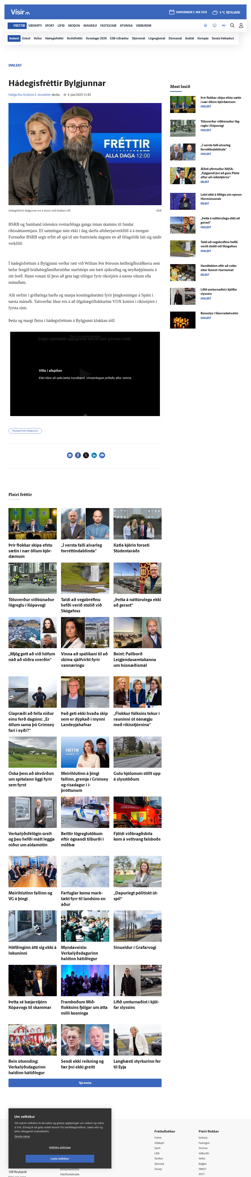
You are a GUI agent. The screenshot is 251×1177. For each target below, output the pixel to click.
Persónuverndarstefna (23, 1088)
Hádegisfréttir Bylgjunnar (25, 431)
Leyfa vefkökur (85, 1158)
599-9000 (21, 1104)
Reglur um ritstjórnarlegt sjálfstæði (24, 1081)
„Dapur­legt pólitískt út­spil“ (132, 847)
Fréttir (161, 1063)
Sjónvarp (163, 1090)
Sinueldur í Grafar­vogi (129, 893)
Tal (202, 1106)
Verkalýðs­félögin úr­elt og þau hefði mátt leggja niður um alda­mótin (31, 796)
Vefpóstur (69, 1117)
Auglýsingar (71, 1084)
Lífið (160, 1079)
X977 (203, 1101)
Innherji (205, 1063)
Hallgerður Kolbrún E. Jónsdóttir (29, 95)
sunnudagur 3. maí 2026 (190, 13)
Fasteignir (206, 1068)
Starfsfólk (69, 1106)
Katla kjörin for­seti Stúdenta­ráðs (137, 544)
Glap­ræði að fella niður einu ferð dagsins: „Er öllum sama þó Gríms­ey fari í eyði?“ (31, 696)
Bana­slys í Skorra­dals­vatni (219, 313)
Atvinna (205, 1074)
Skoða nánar (22, 1147)
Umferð (68, 1111)
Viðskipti (163, 1068)
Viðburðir (206, 1079)
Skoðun (162, 1084)
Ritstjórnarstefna (74, 1095)
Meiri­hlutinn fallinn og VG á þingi (31, 847)
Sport (160, 1074)
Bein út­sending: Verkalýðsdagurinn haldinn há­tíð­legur (32, 995)
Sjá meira (85, 1008)
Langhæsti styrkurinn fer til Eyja (136, 990)
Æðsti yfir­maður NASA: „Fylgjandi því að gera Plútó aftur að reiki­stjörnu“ (220, 173)
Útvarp (161, 1095)
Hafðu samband (73, 1090)
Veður (204, 1084)
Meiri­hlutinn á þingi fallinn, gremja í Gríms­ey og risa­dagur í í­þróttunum (84, 746)
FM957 (204, 1095)
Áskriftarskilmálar (74, 1100)
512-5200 (76, 1079)
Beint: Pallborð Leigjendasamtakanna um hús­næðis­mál (136, 641)
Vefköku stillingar (35, 1158)
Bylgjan (205, 1090)
